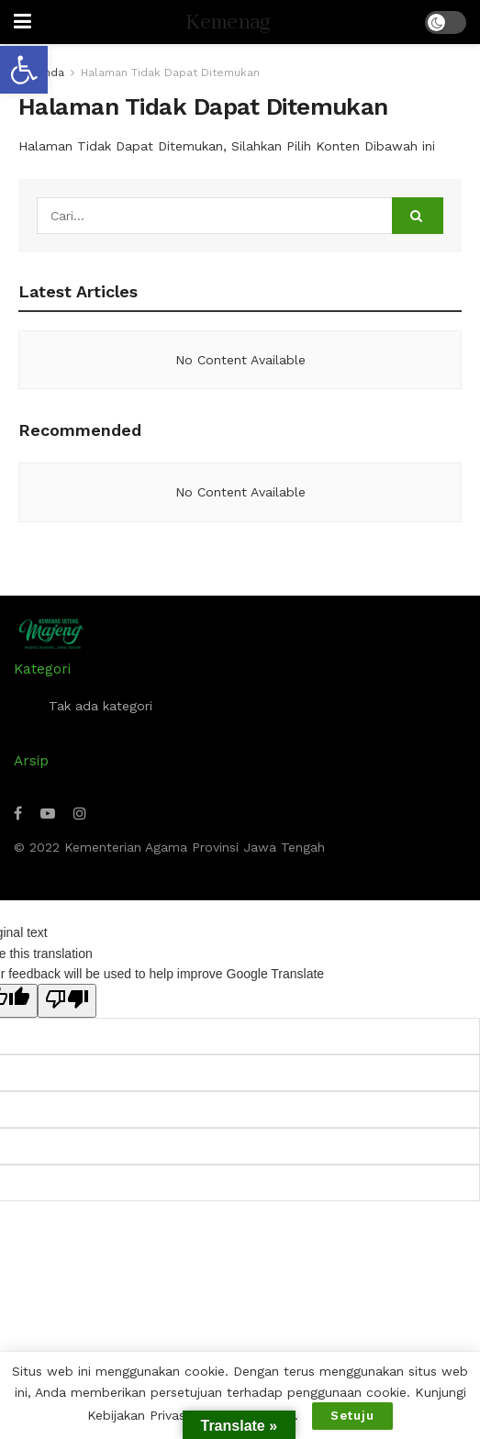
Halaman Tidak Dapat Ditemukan (170, 72)
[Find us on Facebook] (18, 813)
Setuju (352, 1415)
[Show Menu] (22, 22)
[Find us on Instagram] (79, 813)
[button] (24, 70)
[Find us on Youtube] (47, 813)
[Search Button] (417, 215)
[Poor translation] (67, 1000)
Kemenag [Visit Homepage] (227, 22)
